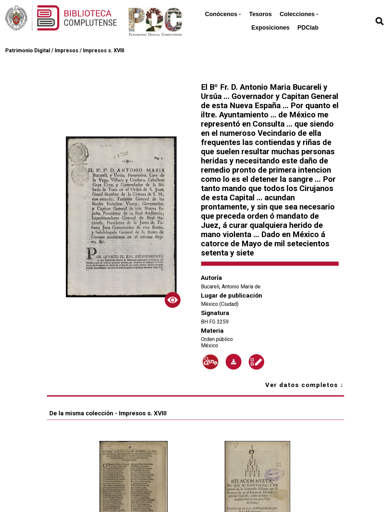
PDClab (308, 27)
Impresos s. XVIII (103, 50)
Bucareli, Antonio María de (231, 286)
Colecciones (299, 14)
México (209, 345)
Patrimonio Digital (27, 50)
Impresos (66, 50)
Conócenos (223, 14)
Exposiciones (270, 27)
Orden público (217, 339)
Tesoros (260, 14)
